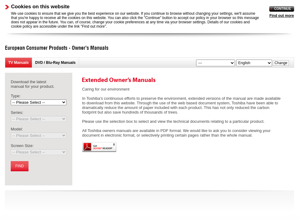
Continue (282, 8)
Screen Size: (22, 145)
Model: (17, 129)
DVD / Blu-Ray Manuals (55, 62)
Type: (16, 96)
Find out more (281, 16)
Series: (17, 112)
